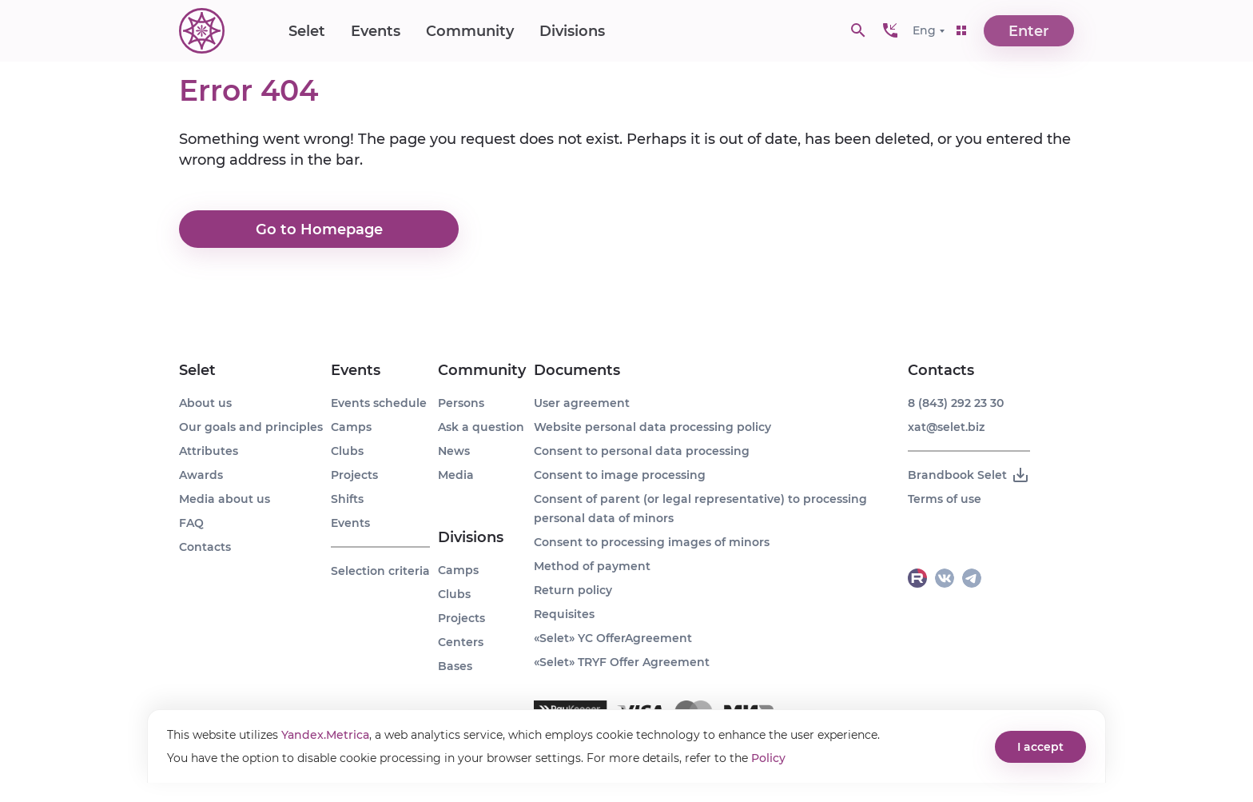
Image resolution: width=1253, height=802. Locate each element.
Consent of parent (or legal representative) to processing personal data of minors (700, 508)
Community (470, 32)
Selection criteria (380, 571)
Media (456, 475)
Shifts (347, 499)
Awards (201, 475)
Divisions (572, 32)
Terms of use (944, 499)
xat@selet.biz (946, 427)
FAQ (191, 523)
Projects (354, 475)
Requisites (564, 614)
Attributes (208, 451)
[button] (890, 32)
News (454, 451)
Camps (351, 427)
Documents (577, 370)
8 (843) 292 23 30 (956, 403)
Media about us (224, 499)
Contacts (205, 547)
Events (375, 32)
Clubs (347, 451)
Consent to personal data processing (642, 451)
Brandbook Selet (969, 475)
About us (205, 403)
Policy (768, 758)
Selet (306, 32)
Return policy (573, 590)
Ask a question (481, 427)
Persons (461, 403)
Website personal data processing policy (652, 427)
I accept (1040, 747)
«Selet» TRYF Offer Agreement (622, 662)
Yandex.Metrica (325, 735)
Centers (460, 642)
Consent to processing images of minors (652, 542)
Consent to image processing (620, 475)
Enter (1029, 32)
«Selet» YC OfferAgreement (613, 638)
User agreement (582, 403)
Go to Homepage (319, 229)
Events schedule (379, 403)
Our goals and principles (251, 427)
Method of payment (592, 566)
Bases (455, 666)
